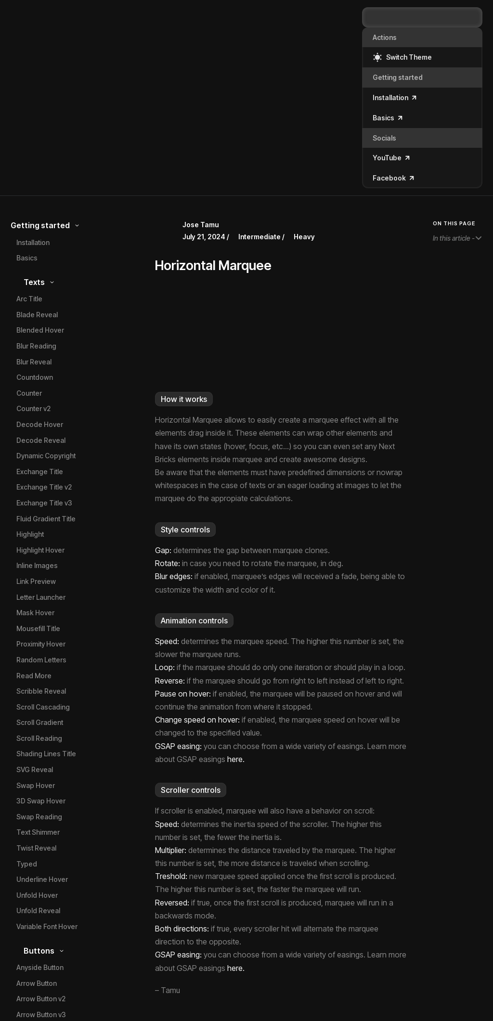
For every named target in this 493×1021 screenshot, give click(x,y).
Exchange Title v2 (44, 487)
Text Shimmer (38, 832)
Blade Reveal (37, 314)
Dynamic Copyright (46, 456)
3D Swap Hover (40, 801)
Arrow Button (36, 983)
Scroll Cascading (43, 707)
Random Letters (41, 660)
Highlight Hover (40, 550)
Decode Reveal (40, 440)
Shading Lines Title (46, 754)
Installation (33, 242)
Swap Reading (39, 817)
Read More (34, 676)
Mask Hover (35, 612)
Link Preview (36, 581)
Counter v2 (33, 408)
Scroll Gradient (39, 722)
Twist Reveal (36, 848)
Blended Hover (40, 330)
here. (236, 759)
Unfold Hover (37, 895)
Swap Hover (35, 785)
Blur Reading (36, 346)
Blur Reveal (34, 362)
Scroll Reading (39, 738)
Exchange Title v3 (44, 503)
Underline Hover (42, 879)
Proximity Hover (40, 644)
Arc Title (29, 299)
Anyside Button (40, 967)
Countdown (34, 377)
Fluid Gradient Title (46, 519)
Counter (29, 393)
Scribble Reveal (41, 691)
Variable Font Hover (47, 926)
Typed (26, 864)
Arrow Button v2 (40, 999)
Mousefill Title (38, 628)
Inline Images (37, 565)
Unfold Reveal (38, 910)
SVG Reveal (34, 769)
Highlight (30, 534)
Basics (27, 258)
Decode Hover (39, 424)
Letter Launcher (40, 597)
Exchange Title (39, 471)
